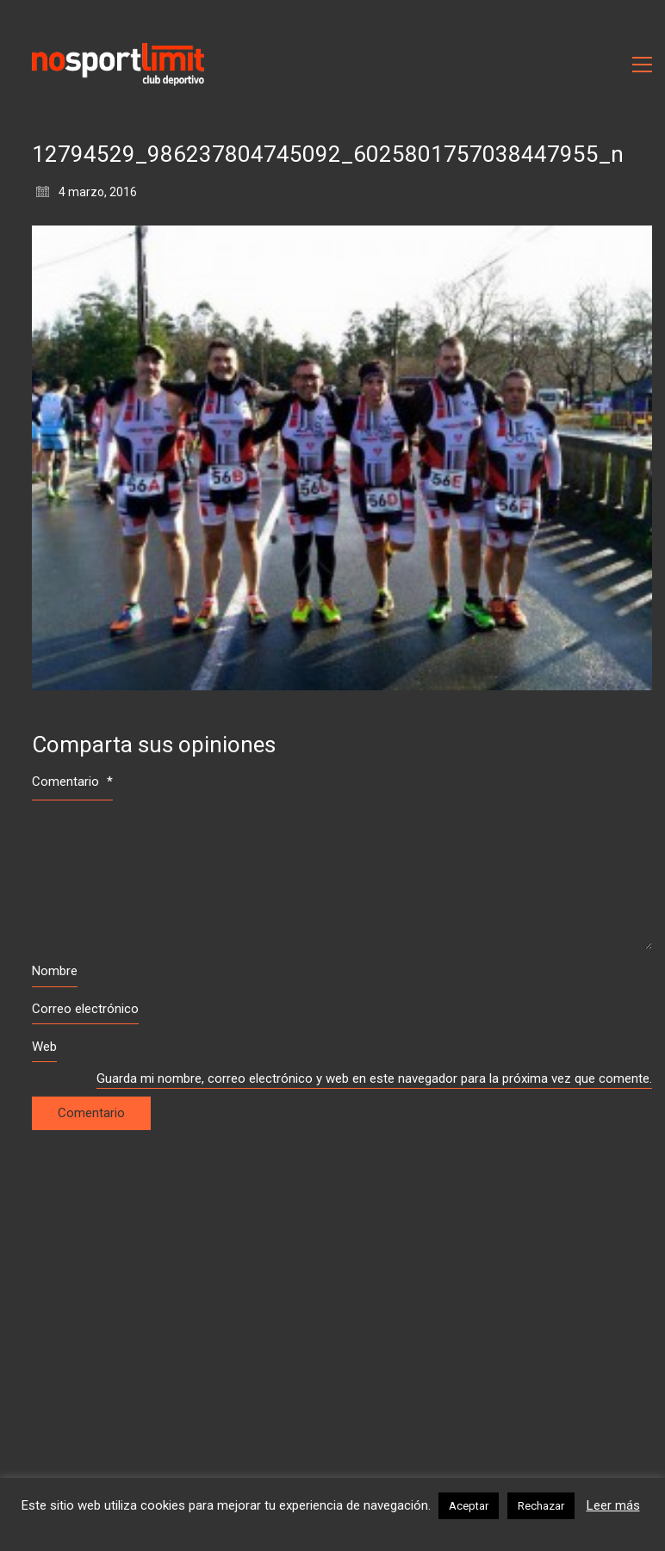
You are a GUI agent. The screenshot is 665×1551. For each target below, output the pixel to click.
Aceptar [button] (468, 1505)
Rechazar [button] (541, 1505)
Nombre (55, 971)
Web (44, 1046)
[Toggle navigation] (642, 65)
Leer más (613, 1505)
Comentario (72, 781)
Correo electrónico (85, 1008)
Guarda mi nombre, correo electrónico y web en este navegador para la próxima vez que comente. (374, 1078)
